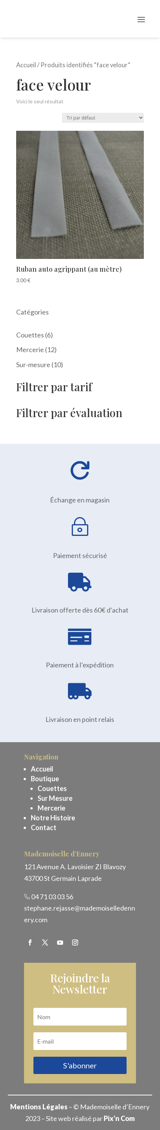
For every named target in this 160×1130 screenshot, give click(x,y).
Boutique (45, 779)
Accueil (26, 65)
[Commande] (103, 118)
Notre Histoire (53, 818)
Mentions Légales (39, 1107)
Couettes (52, 788)
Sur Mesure (55, 798)
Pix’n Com (119, 1118)
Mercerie (51, 808)
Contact (43, 827)
